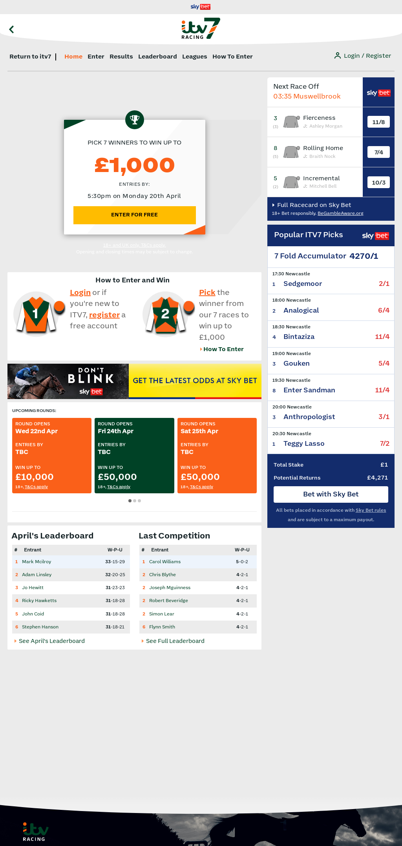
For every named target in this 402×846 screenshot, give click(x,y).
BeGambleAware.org (341, 213)
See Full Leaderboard (175, 641)
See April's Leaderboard (51, 641)
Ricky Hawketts (39, 601)
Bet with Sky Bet (331, 494)
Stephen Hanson (40, 627)
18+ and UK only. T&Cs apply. (134, 245)
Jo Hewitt (33, 588)
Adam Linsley (36, 575)
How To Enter (223, 349)
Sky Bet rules (371, 510)
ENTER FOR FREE (134, 215)
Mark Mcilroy (36, 562)
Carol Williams (165, 562)
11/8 (379, 122)
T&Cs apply (36, 487)
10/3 (379, 183)
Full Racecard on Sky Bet (313, 205)
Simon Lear (161, 614)
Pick (207, 293)
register (104, 315)
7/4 (379, 153)
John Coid (33, 614)
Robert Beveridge (168, 601)
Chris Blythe (162, 575)
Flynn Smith (162, 627)
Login (80, 293)
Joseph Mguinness (169, 588)
